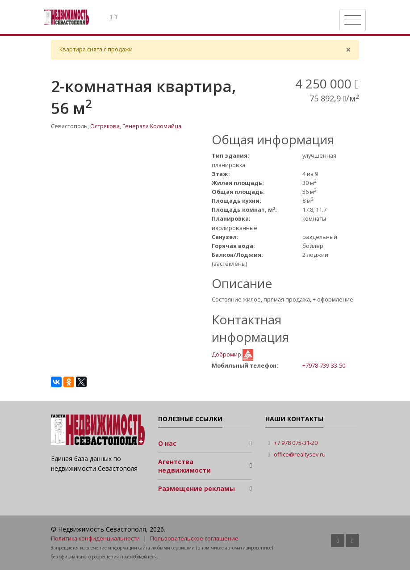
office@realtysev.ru (300, 454)
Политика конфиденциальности (95, 538)
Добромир (227, 354)
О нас (167, 443)
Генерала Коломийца (151, 126)
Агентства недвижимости (184, 466)
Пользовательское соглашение (194, 538)
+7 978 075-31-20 (296, 443)
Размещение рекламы (196, 488)
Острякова (105, 126)
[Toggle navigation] (352, 20)
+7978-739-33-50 (323, 365)
